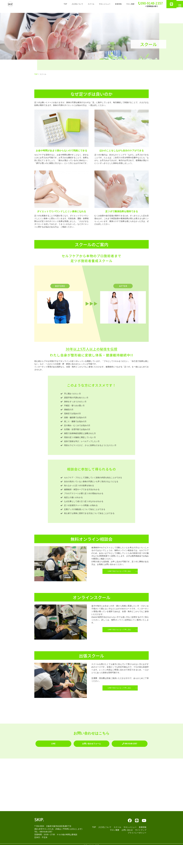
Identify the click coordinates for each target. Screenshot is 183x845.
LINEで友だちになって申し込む (119, 573)
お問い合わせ (127, 828)
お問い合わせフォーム (91, 742)
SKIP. (39, 817)
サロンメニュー (99, 4)
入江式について (69, 4)
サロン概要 (127, 4)
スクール (84, 4)
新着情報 (114, 4)
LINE (53, 742)
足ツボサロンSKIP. (92, 843)
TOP (56, 4)
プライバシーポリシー (137, 830)
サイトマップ (140, 828)
